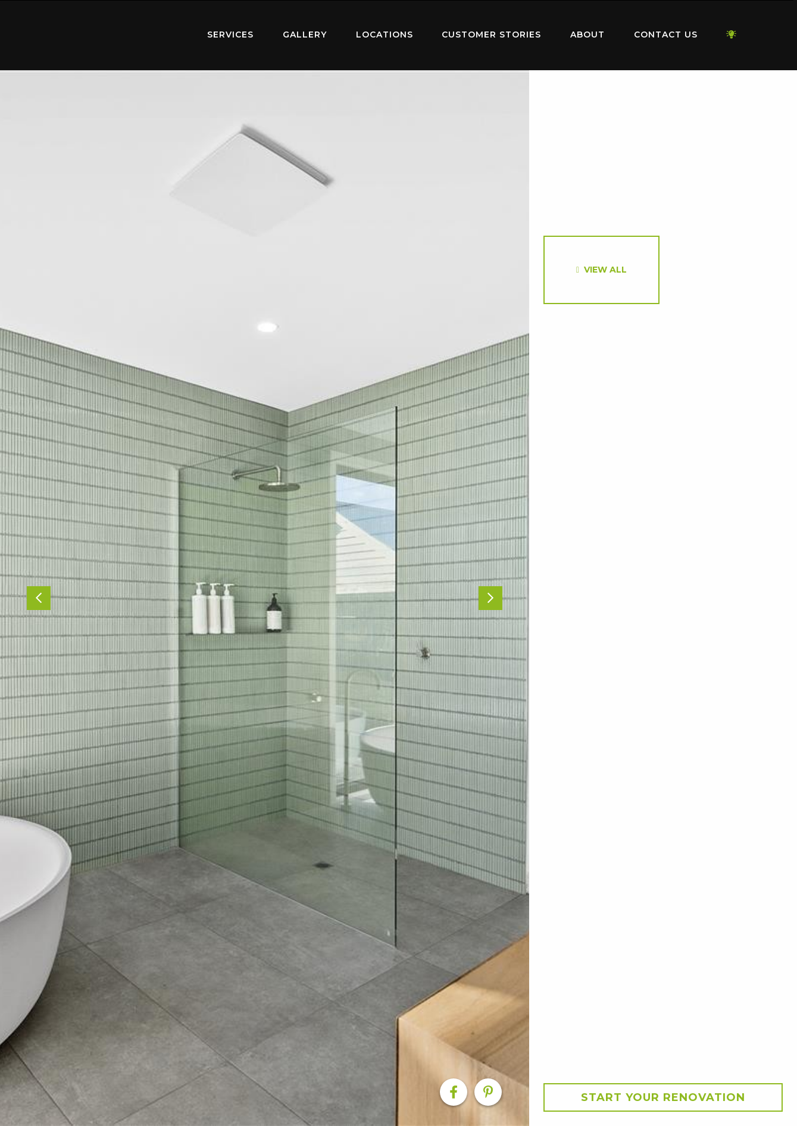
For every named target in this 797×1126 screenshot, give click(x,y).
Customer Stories (491, 34)
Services (230, 34)
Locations (384, 34)
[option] (264, 598)
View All (605, 269)
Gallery (305, 34)
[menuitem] (119, 35)
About (587, 34)
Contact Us (666, 34)
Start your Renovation (663, 1097)
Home (119, 32)
